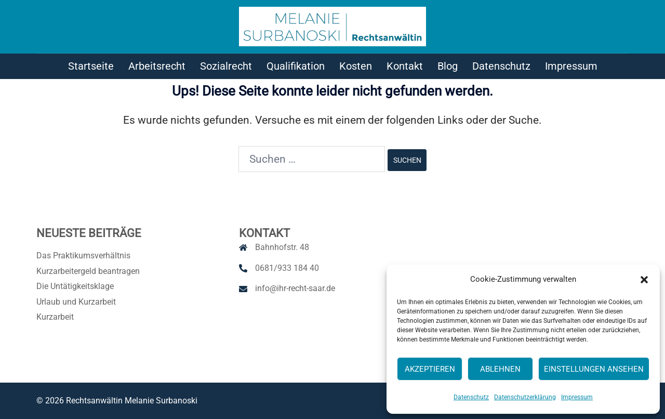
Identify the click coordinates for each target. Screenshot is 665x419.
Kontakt (405, 66)
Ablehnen (500, 369)
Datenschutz (471, 397)
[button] (644, 279)
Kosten (355, 66)
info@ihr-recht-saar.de (295, 288)
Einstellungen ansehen (594, 369)
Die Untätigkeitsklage (75, 286)
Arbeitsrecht (156, 66)
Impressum (577, 397)
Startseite (91, 66)
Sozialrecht (226, 66)
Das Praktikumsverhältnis (83, 255)
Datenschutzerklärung (525, 397)
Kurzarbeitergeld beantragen (88, 271)
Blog (447, 66)
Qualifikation (296, 66)
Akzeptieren (430, 369)
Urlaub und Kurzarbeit (76, 302)
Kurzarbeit (55, 317)
